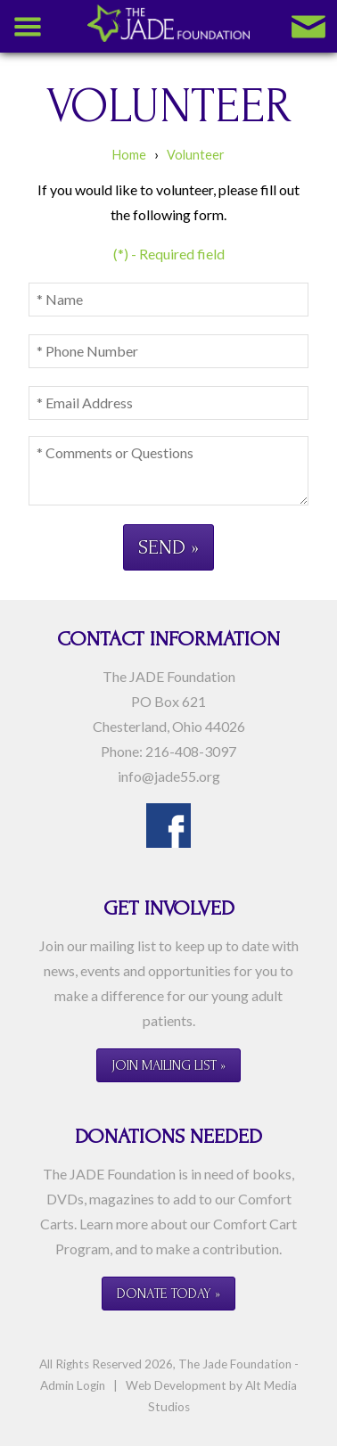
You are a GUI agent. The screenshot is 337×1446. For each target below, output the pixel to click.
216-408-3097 (190, 751)
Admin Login (72, 1385)
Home (129, 154)
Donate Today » (168, 1294)
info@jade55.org (169, 776)
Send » (168, 547)
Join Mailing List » (168, 1065)
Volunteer (196, 154)
